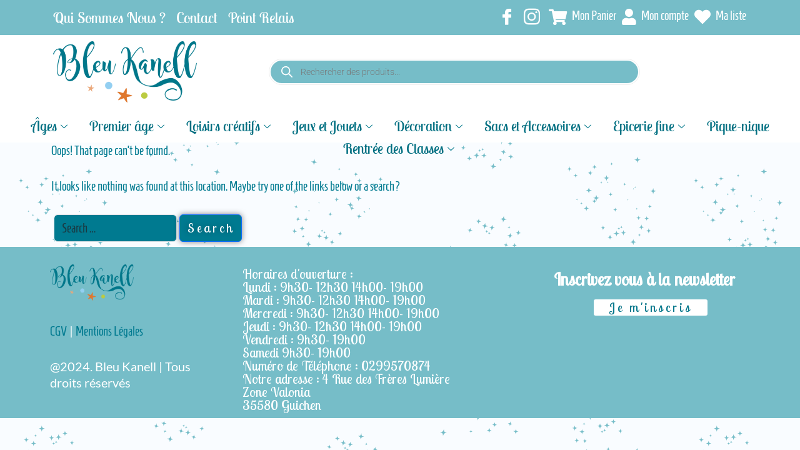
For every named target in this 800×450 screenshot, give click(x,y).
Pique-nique (738, 125)
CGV (58, 331)
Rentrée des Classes (400, 147)
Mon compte (655, 17)
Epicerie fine (650, 125)
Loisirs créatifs (230, 125)
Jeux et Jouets (334, 125)
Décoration (430, 125)
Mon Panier (582, 17)
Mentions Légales (109, 331)
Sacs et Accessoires (539, 125)
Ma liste (720, 17)
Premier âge (128, 125)
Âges (51, 125)
